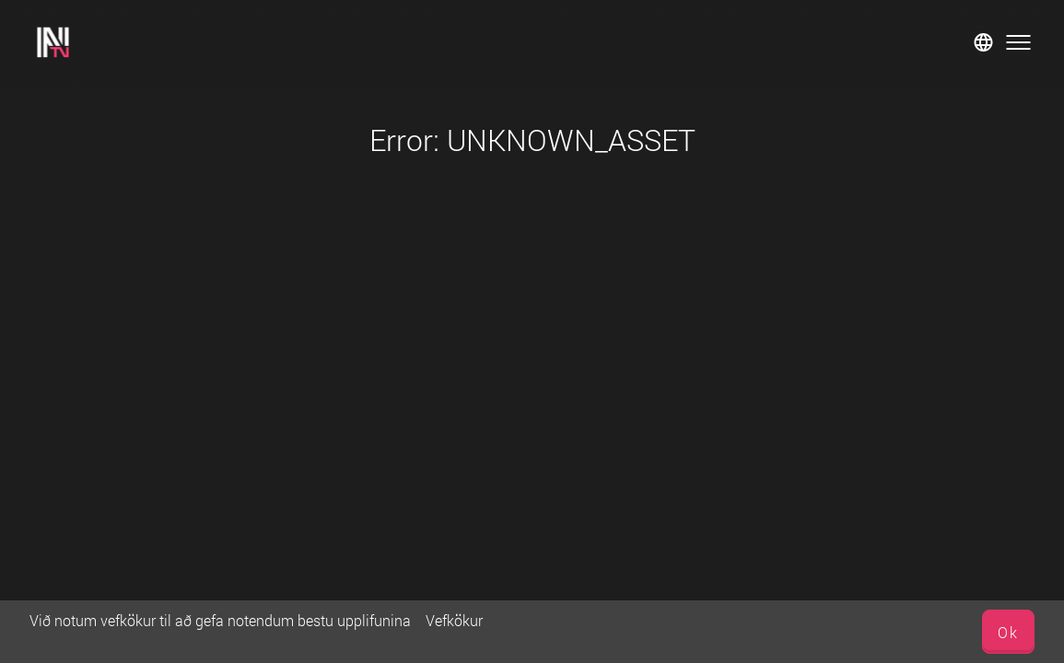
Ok (1008, 632)
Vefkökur (454, 620)
